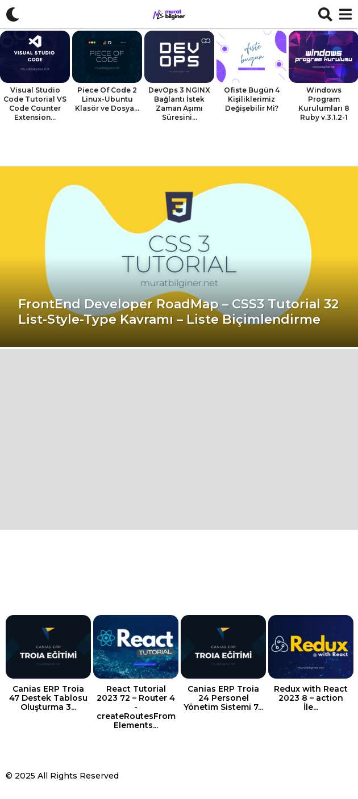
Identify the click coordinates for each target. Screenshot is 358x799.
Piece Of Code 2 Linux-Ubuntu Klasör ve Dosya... (107, 99)
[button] (13, 14)
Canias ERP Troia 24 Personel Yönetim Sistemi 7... (223, 698)
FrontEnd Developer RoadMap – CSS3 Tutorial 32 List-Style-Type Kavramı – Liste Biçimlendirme (178, 311)
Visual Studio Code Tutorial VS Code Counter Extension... (34, 104)
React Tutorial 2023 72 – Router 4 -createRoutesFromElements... (136, 707)
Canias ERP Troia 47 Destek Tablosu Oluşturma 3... (48, 698)
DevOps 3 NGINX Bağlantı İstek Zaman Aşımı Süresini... (179, 104)
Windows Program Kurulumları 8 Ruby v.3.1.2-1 (323, 104)
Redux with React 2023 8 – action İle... (311, 698)
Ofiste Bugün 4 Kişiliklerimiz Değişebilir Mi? (252, 99)
